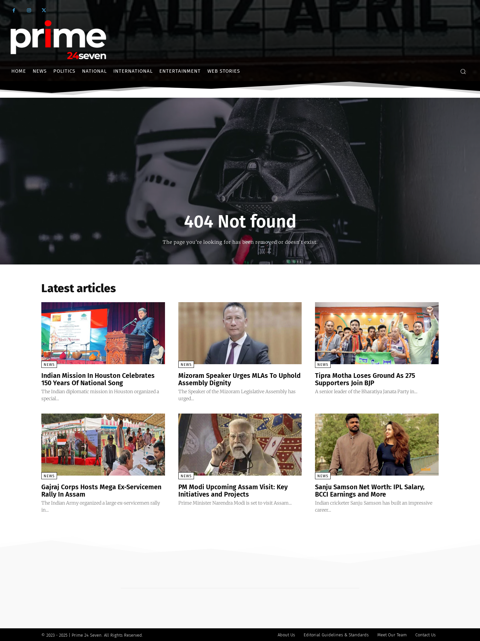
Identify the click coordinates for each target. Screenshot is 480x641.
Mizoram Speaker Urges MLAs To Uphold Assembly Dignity (239, 379)
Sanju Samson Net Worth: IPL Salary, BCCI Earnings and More (370, 490)
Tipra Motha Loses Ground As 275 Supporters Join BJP (365, 379)
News (49, 365)
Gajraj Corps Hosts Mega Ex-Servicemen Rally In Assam (101, 490)
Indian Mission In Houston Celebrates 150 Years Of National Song (98, 379)
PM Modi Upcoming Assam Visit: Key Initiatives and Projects (233, 490)
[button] (463, 71)
